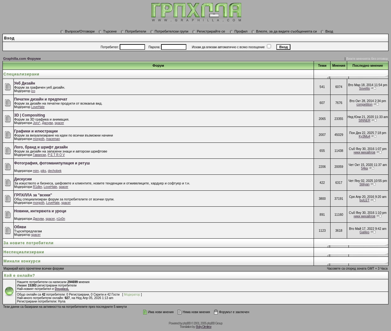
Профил (239, 31)
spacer (59, 123)
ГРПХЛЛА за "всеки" (33, 195)
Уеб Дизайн (24, 83)
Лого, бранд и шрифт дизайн (41, 147)
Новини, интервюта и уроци (40, 211)
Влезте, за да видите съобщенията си (284, 31)
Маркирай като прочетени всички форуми (33, 268)
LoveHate (37, 107)
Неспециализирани (23, 252)
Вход (327, 31)
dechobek (54, 171)
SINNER (364, 120)
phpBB (186, 323)
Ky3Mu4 (364, 136)
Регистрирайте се (208, 31)
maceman (53, 139)
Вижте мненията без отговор (367, 58)
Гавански (39, 155)
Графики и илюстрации (36, 131)
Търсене (107, 31)
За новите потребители (28, 243)
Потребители (133, 31)
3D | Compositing (29, 115)
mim (36, 171)
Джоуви (47, 123)
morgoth (38, 139)
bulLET (365, 200)
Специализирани (21, 74)
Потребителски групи (169, 31)
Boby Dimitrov (203, 326)
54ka (364, 168)
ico (33, 91)
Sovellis (364, 88)
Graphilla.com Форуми (22, 58)
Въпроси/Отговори (77, 31)
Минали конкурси (22, 261)
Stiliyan (364, 184)
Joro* (36, 123)
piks (43, 171)
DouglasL (62, 289)
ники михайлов (364, 152)
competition (365, 104)
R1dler (37, 187)
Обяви (20, 227)
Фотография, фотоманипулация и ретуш (52, 163)
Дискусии (23, 179)
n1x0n (60, 218)
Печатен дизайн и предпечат (40, 99)
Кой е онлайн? (19, 275)
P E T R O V (56, 155)
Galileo (364, 232)
